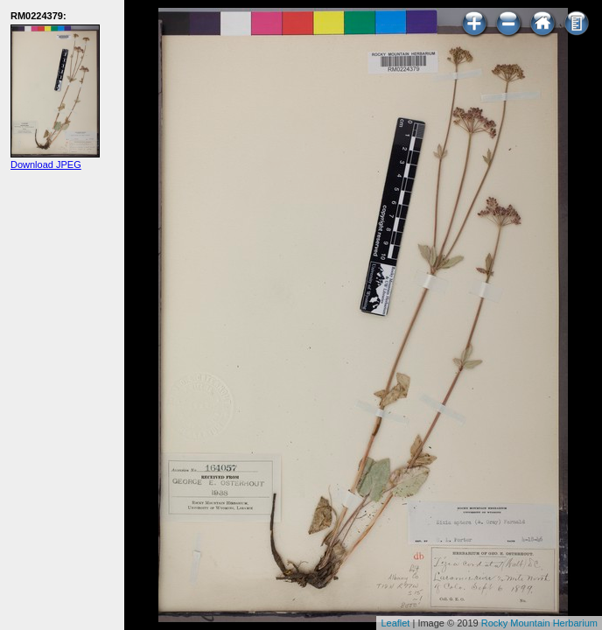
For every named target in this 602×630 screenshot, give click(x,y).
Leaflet (395, 623)
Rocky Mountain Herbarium (539, 623)
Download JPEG (45, 164)
